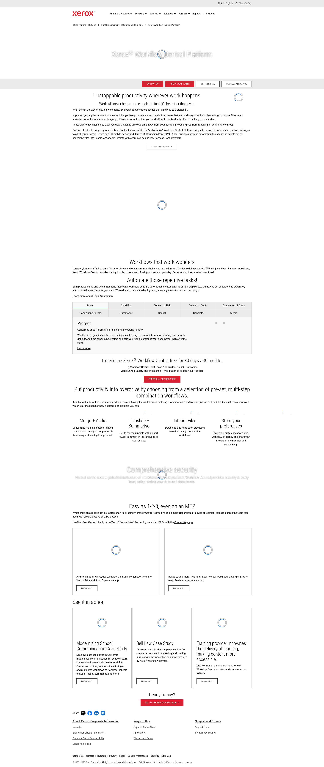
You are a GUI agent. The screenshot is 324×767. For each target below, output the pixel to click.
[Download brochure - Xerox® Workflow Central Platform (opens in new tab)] (237, 84)
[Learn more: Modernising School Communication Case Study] (102, 648)
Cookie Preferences (138, 756)
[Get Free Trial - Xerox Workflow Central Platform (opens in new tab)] (208, 84)
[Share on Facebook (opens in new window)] (89, 713)
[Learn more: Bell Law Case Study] (162, 648)
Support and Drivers (208, 721)
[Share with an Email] (103, 713)
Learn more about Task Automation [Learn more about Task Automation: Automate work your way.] (92, 296)
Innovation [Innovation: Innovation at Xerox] (77, 727)
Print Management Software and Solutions (122, 25)
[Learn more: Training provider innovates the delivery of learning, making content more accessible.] (222, 648)
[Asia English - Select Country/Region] (225, 3)
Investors (101, 756)
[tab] (90, 305)
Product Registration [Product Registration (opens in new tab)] (205, 732)
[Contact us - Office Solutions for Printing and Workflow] (152, 84)
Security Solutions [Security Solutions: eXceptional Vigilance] (81, 743)
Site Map (166, 756)
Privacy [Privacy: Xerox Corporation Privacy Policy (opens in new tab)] (112, 756)
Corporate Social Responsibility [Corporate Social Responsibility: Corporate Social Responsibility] (88, 738)
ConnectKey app (183, 522)
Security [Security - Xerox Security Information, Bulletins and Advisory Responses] (155, 756)
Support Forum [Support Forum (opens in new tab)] (202, 727)
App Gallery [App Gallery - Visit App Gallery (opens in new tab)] (139, 732)
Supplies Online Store (145, 727)
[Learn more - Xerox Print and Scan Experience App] (116, 561)
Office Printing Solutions (84, 25)
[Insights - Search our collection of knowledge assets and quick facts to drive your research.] (210, 13)
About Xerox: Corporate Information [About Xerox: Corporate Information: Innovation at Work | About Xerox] (95, 721)
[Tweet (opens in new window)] (83, 713)
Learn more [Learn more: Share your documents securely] (84, 348)
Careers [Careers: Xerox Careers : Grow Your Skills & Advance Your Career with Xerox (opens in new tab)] (90, 756)
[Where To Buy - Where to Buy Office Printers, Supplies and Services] (243, 3)
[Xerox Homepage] (83, 13)
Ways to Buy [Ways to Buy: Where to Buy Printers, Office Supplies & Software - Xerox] (142, 721)
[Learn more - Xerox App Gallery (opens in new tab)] (208, 561)
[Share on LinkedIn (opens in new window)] (96, 713)
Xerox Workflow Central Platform (164, 25)
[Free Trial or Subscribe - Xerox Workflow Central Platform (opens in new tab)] (162, 379)
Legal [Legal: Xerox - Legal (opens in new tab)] (122, 756)
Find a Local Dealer (143, 738)
